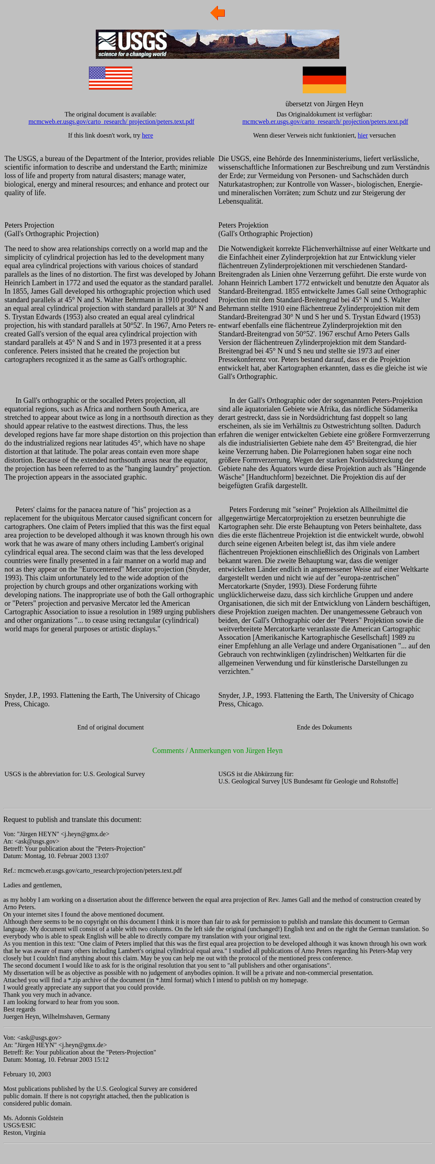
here (147, 135)
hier (363, 135)
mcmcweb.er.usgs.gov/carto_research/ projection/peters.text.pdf (111, 121)
